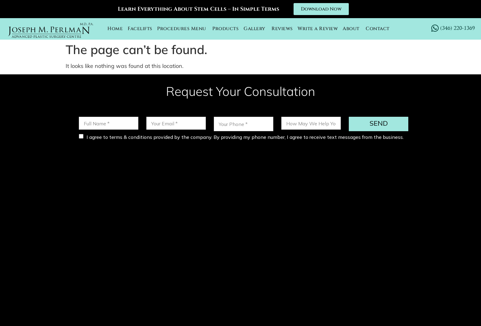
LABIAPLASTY (312, 272)
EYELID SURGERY (397, 263)
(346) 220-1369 (156, 218)
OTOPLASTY (257, 263)
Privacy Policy (317, 313)
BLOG (342, 272)
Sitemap (352, 313)
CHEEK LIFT (324, 263)
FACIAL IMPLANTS (265, 272)
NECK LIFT (291, 263)
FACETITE (357, 263)
